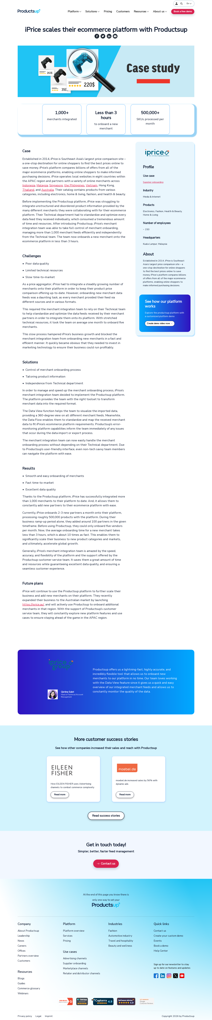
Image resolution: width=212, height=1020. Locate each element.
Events (158, 940)
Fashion (112, 930)
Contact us (106, 864)
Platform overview (73, 930)
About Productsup (28, 930)
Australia (47, 190)
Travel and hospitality (120, 940)
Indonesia (28, 185)
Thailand (28, 190)
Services (67, 936)
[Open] (181, 3)
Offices (21, 950)
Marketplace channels (75, 968)
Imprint (49, 1016)
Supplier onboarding (153, 182)
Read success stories (106, 816)
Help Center (161, 950)
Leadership (24, 936)
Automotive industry (120, 936)
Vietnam (91, 185)
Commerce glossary (29, 988)
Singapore (56, 185)
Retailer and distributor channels (81, 973)
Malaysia (42, 185)
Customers (123, 11)
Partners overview (28, 956)
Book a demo (161, 946)
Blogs (21, 978)
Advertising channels (75, 958)
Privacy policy (25, 1016)
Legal (38, 1016)
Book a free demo (183, 11)
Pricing (108, 11)
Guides (21, 983)
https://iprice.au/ (33, 604)
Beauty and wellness (120, 946)
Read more (59, 794)
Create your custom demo (168, 936)
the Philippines (74, 185)
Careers (22, 946)
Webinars (23, 993)
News (21, 940)
